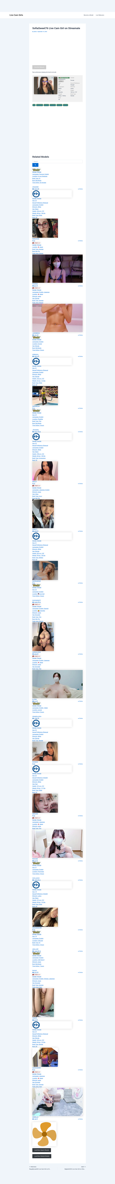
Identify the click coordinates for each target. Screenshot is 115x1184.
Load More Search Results (41, 1150)
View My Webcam (39, 67)
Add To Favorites (64, 77)
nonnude (59, 105)
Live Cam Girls (16, 15)
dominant (53, 105)
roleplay (46, 105)
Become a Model (88, 15)
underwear (40, 105)
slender (65, 105)
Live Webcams (100, 15)
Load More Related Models (41, 1156)
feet (34, 105)
